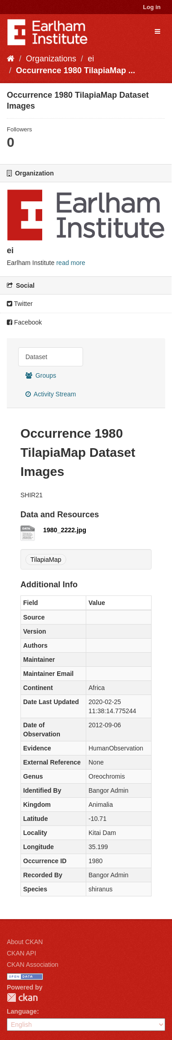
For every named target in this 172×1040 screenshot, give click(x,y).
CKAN (22, 997)
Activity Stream (50, 394)
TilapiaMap (45, 559)
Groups (40, 375)
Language (22, 1011)
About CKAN (25, 941)
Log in (152, 7)
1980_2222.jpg (64, 530)
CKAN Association (33, 964)
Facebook (24, 322)
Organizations (51, 58)
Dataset (36, 356)
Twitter (20, 303)
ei (91, 58)
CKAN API (21, 953)
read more (70, 262)
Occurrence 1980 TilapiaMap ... (75, 70)
